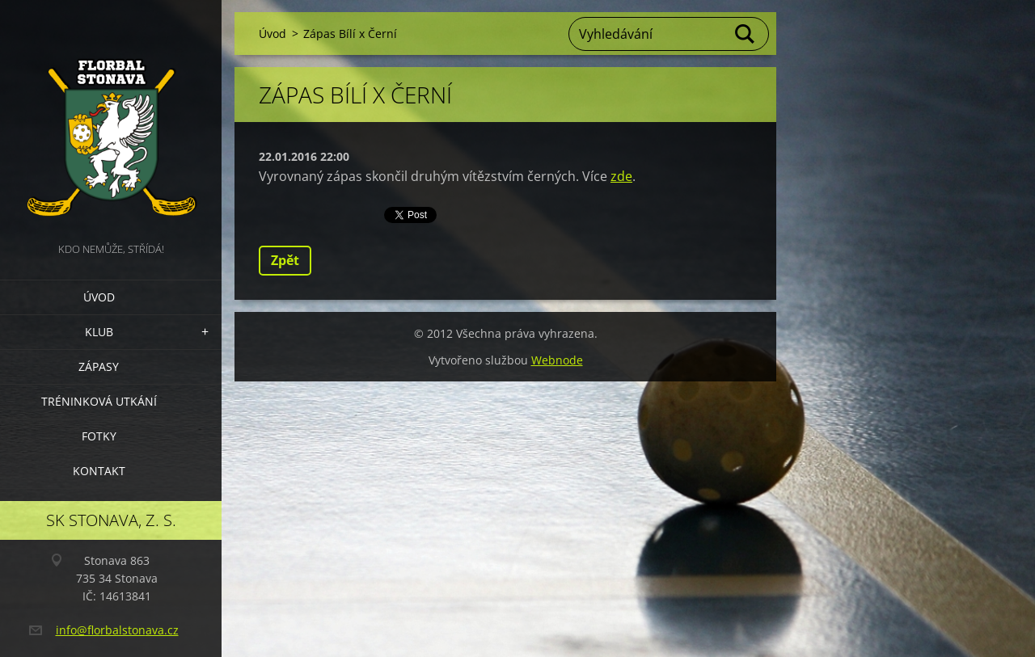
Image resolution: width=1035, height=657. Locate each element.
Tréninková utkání (99, 401)
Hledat (745, 34)
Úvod (99, 297)
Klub (99, 331)
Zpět (285, 260)
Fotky (99, 436)
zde (621, 176)
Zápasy (98, 366)
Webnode (557, 360)
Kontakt (99, 470)
